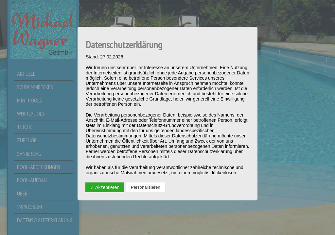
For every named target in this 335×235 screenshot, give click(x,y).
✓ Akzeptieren (104, 187)
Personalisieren (145, 187)
